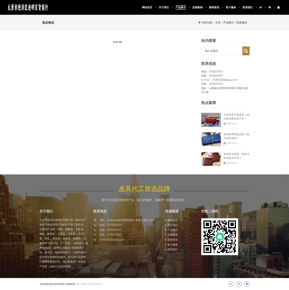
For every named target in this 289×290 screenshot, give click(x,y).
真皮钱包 (241, 22)
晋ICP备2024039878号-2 (89, 284)
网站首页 (147, 7)
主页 (217, 22)
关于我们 (164, 7)
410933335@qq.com (112, 239)
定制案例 (197, 7)
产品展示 (180, 7)
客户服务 (231, 7)
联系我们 (248, 7)
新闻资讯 (214, 7)
